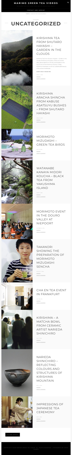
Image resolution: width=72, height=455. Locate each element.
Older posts (12, 434)
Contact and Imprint (36, 10)
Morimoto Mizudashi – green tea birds (50, 140)
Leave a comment (40, 78)
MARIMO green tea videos (36, 3)
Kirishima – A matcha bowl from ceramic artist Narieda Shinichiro (49, 325)
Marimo (38, 76)
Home (27, 13)
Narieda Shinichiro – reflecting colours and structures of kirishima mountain (49, 368)
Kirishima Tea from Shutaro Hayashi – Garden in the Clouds (49, 45)
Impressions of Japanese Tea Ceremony (49, 408)
